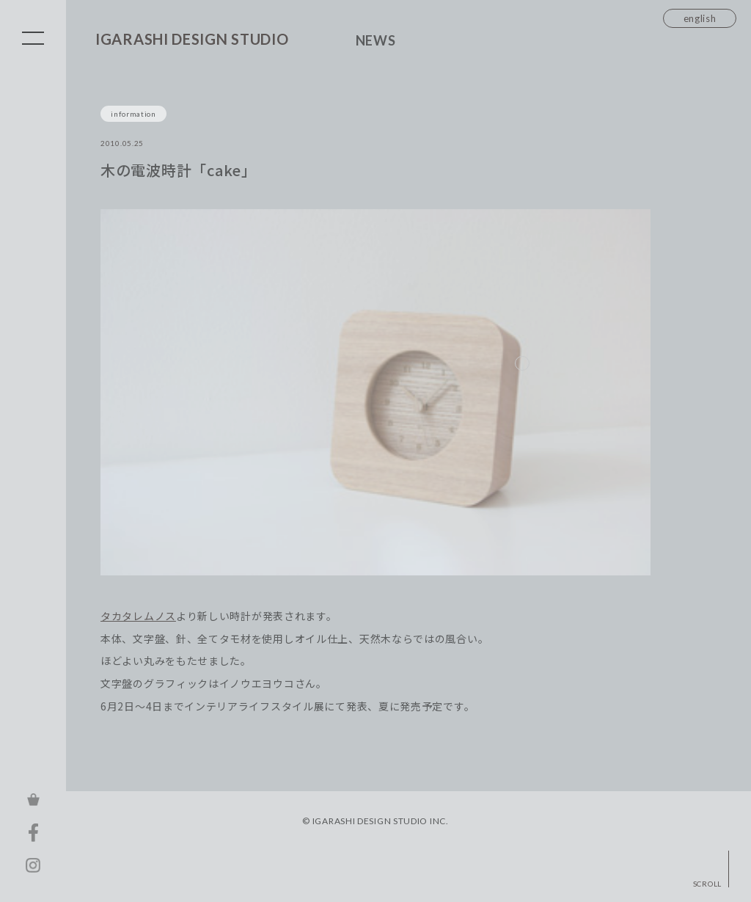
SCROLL (707, 883)
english (700, 18)
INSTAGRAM (33, 865)
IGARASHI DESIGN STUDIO (191, 39)
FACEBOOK (33, 832)
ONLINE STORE (33, 799)
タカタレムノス (138, 616)
